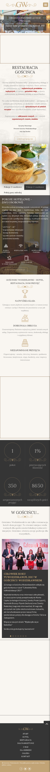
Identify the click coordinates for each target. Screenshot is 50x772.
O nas (25, 747)
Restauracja (25, 740)
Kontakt (25, 756)
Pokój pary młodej (13, 192)
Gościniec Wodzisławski (11, 763)
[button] (2, 21)
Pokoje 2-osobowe (35, 187)
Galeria (25, 753)
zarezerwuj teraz (15, 269)
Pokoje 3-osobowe (13, 187)
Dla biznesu (25, 750)
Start (25, 734)
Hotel (25, 737)
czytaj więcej (25, 139)
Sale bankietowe (25, 743)
